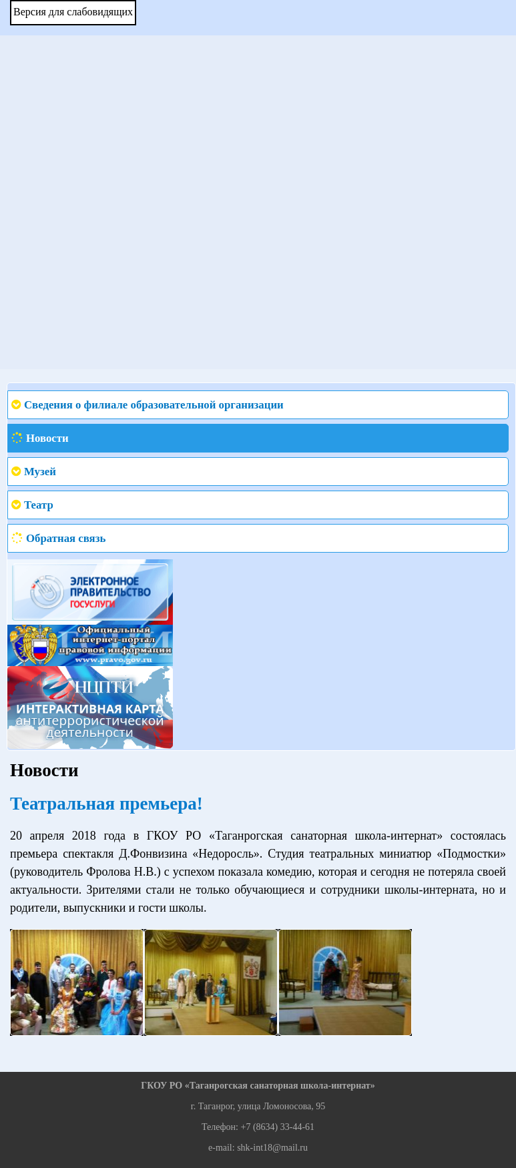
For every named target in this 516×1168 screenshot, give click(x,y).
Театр (38, 505)
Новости (47, 438)
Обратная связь (65, 538)
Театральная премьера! (106, 804)
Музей (40, 471)
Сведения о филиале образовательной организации (154, 404)
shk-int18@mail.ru (272, 1148)
